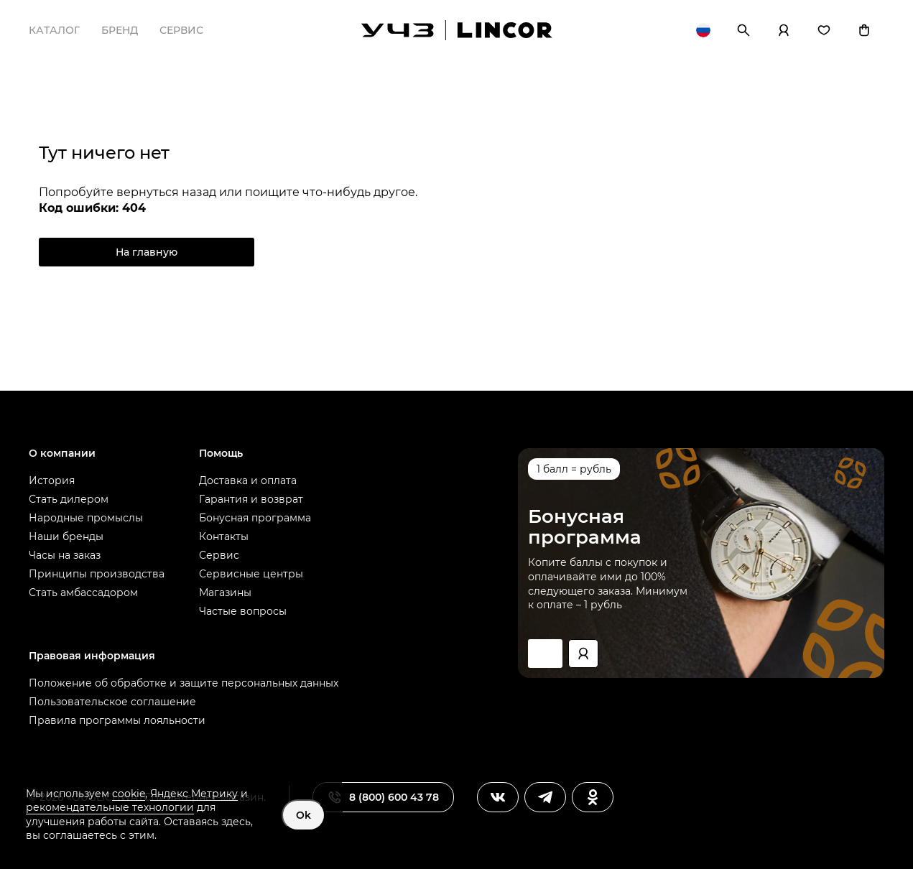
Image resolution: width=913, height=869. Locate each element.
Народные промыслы (86, 517)
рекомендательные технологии (110, 807)
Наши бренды (66, 536)
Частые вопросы (243, 611)
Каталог (54, 30)
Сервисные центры (251, 573)
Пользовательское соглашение (112, 701)
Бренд (119, 30)
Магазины (225, 592)
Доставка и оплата (248, 480)
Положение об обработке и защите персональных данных (183, 683)
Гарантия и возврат (251, 499)
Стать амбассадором (83, 592)
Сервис (181, 30)
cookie (128, 793)
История (52, 480)
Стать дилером (68, 499)
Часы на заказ (65, 555)
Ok (303, 815)
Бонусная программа (255, 517)
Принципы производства (96, 573)
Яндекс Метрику (194, 793)
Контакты (224, 536)
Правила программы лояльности (117, 720)
